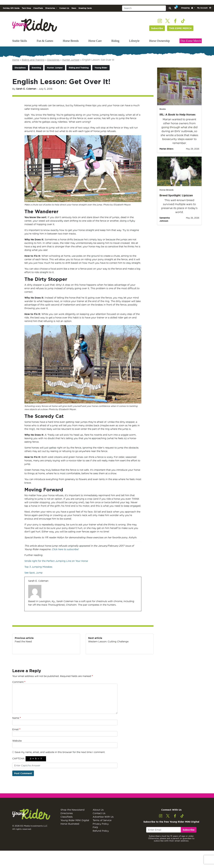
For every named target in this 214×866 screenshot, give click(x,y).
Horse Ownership (159, 40)
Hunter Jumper (71, 59)
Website (17, 740)
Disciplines (53, 59)
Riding (115, 40)
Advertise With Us (103, 816)
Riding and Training (33, 59)
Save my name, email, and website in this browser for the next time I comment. (60, 752)
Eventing (36, 68)
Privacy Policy (101, 823)
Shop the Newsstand (72, 809)
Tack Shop (26, 8)
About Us (98, 809)
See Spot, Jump (33, 572)
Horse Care (95, 40)
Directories (67, 813)
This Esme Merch (190, 40)
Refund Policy (101, 830)
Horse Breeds (71, 40)
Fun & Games (45, 40)
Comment (18, 682)
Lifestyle (134, 40)
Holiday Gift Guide (11, 8)
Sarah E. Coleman (26, 88)
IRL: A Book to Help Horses (177, 114)
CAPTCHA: (18, 758)
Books (162, 109)
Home (15, 59)
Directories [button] (50, 8)
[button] (188, 7)
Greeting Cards (85, 8)
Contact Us (64, 8)
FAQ (95, 827)
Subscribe (157, 28)
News (73, 8)
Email (16, 729)
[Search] (144, 8)
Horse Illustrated (70, 823)
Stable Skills (19, 40)
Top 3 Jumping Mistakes (38, 566)
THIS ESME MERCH (180, 28)
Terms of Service (102, 820)
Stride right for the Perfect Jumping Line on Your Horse (56, 561)
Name (16, 718)
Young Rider (101, 68)
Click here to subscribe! (65, 549)
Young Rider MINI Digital (75, 820)
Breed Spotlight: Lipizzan (176, 195)
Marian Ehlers (166, 149)
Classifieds (38, 8)
